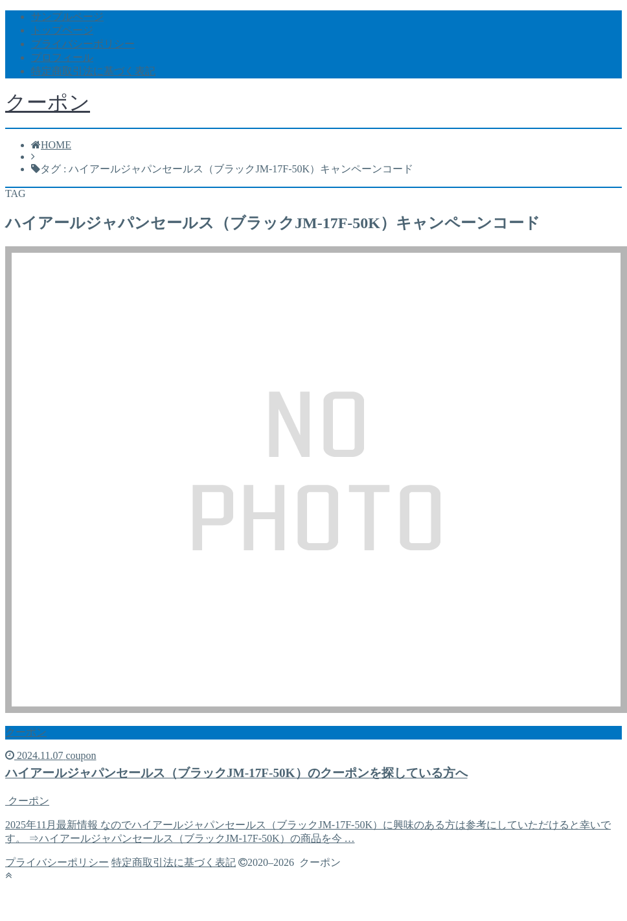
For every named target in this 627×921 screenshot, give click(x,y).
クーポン (47, 102)
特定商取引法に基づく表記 (93, 70)
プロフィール (62, 57)
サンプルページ (67, 16)
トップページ (62, 30)
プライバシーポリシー (83, 43)
